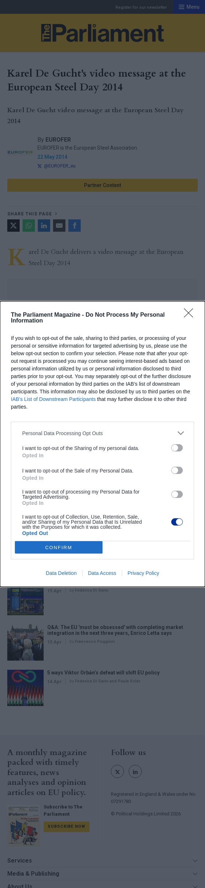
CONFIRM (58, 547)
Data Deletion (61, 573)
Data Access (102, 573)
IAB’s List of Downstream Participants (53, 399)
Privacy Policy (143, 573)
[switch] (177, 447)
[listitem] (102, 433)
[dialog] (102, 444)
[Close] (191, 315)
